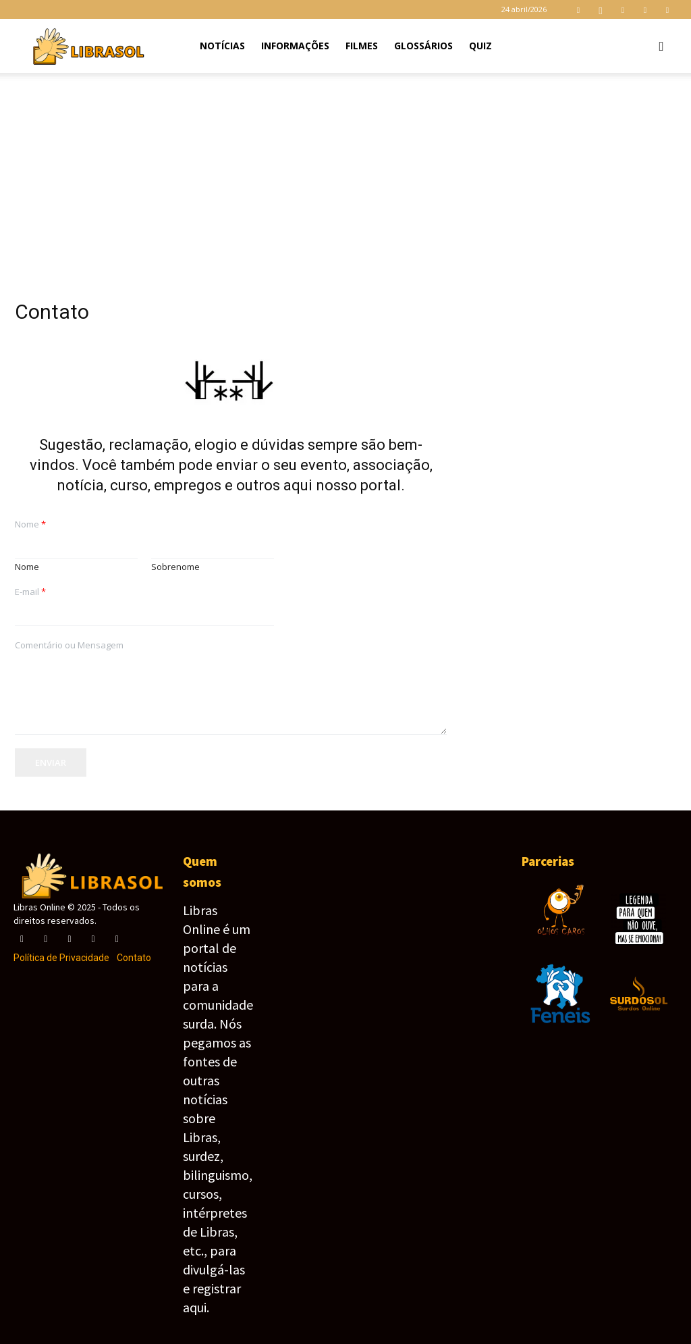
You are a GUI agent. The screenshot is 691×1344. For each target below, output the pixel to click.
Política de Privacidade (61, 957)
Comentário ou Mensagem (69, 645)
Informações (295, 45)
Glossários (423, 45)
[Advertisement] (345, 174)
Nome (30, 524)
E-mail (30, 592)
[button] (661, 47)
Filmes (362, 45)
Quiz (480, 45)
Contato (134, 957)
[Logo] (87, 46)
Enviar (50, 762)
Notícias (222, 45)
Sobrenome (175, 567)
